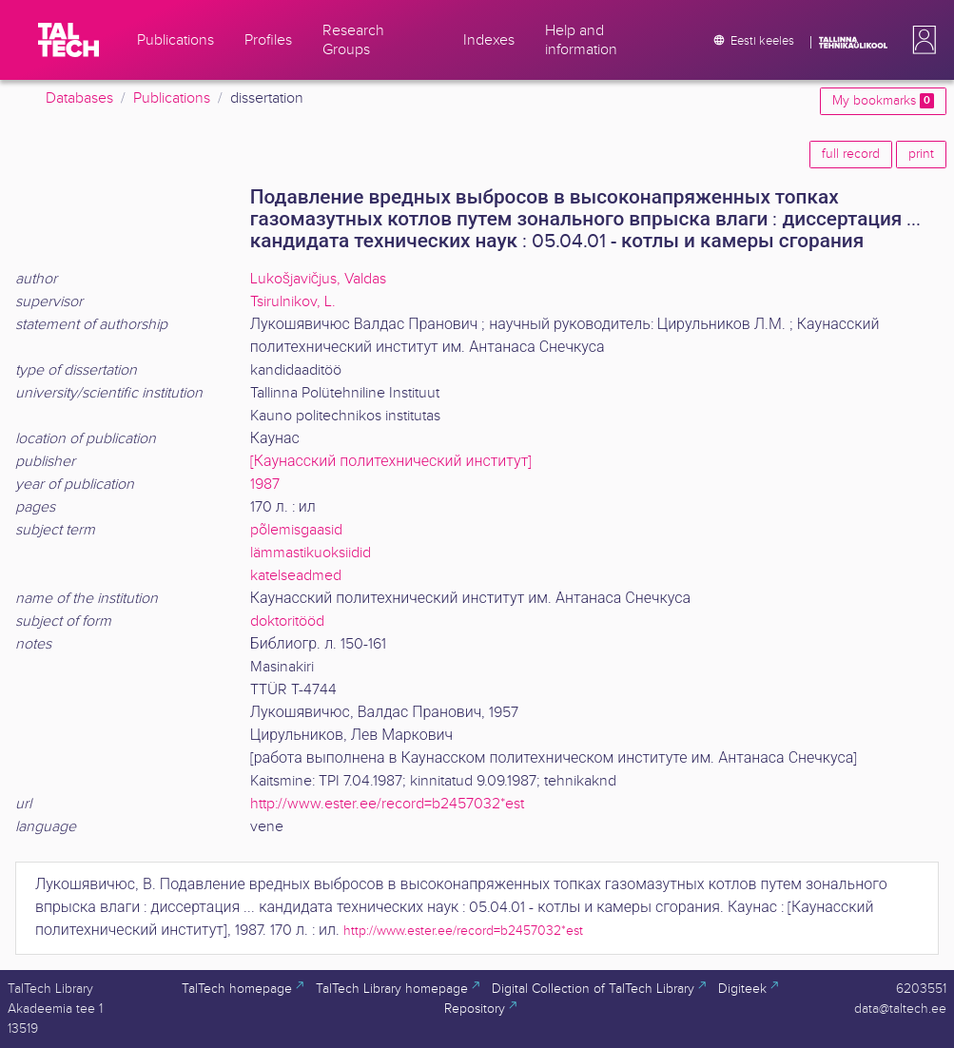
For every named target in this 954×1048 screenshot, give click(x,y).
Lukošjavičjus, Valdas (318, 279)
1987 (265, 484)
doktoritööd (287, 621)
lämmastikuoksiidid (310, 553)
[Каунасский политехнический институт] (391, 462)
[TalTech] (68, 40)
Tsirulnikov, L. (293, 302)
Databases (79, 98)
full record (851, 154)
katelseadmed (295, 576)
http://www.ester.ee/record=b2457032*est (387, 804)
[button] (920, 40)
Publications (171, 98)
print (921, 154)
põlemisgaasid (296, 530)
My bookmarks (883, 100)
